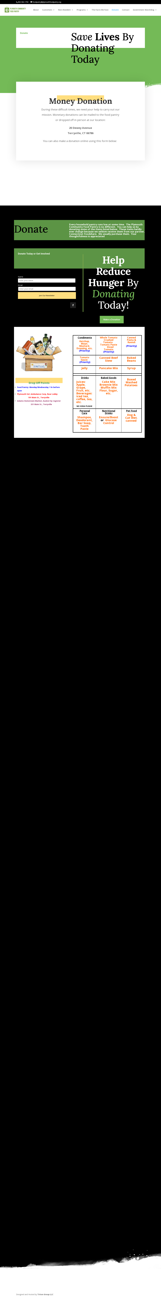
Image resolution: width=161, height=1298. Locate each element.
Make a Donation (111, 319)
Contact (125, 10)
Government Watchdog (143, 10)
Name (20, 277)
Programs (81, 10)
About (36, 10)
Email (20, 285)
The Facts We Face (100, 10)
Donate (115, 10)
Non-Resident (64, 10)
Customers (47, 10)
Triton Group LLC (45, 1294)
